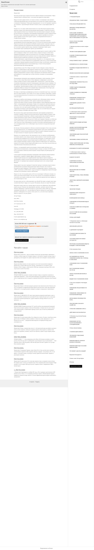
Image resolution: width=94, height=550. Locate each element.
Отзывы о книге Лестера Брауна (77, 358)
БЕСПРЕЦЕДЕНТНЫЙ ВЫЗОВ (77, 108)
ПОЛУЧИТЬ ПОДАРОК (22, 230)
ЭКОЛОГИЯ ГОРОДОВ (75, 189)
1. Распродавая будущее (75, 16)
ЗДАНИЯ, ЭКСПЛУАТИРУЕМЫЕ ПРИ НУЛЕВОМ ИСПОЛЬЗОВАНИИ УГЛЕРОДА (78, 129)
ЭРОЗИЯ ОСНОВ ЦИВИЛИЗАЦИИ (78, 51)
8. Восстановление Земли (75, 249)
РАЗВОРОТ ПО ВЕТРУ (75, 157)
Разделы (37, 381)
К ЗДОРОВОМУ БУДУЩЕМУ (76, 229)
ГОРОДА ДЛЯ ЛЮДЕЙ (75, 217)
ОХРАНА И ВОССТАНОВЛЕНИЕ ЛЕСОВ (79, 252)
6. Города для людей (74, 185)
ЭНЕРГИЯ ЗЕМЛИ (74, 166)
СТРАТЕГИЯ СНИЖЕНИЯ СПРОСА (78, 308)
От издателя (72, 9)
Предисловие (18, 252)
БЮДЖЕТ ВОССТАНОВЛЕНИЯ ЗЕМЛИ (79, 278)
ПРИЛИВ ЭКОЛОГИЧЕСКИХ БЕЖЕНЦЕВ (79, 73)
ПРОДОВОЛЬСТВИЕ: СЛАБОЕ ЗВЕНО (78, 20)
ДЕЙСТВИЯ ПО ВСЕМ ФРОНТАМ (78, 312)
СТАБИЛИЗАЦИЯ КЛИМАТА (76, 331)
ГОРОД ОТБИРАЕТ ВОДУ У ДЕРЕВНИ (79, 60)
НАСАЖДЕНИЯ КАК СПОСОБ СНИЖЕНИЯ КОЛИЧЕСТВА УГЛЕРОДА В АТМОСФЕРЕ (79, 258)
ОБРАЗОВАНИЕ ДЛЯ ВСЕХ (76, 226)
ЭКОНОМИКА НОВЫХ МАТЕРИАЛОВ (79, 139)
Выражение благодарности (75, 354)
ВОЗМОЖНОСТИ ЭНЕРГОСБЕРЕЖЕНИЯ (79, 148)
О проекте (31, 381)
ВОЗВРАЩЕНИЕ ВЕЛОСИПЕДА (77, 197)
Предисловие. (19, 348)
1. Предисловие (19, 370)
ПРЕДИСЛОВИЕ (20, 272)
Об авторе (72, 362)
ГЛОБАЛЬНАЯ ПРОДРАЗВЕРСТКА (78, 23)
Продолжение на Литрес (75, 366)
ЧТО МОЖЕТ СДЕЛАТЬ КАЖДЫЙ (78, 351)
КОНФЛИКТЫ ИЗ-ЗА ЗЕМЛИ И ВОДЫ (78, 64)
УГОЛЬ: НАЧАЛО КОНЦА (76, 328)
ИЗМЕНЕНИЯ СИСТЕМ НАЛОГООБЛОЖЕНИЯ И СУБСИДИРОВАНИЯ (75, 323)
